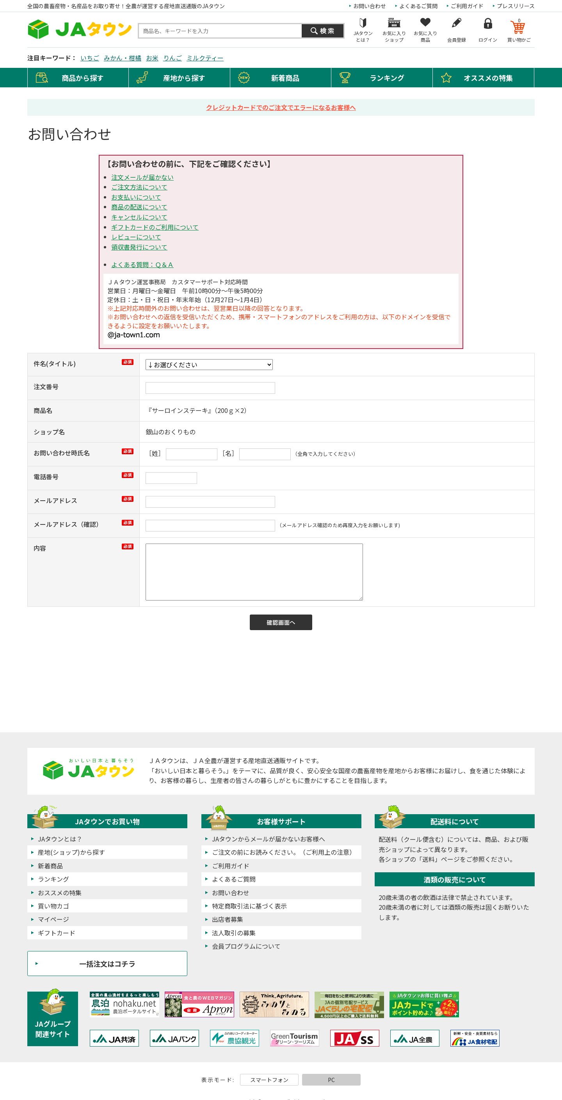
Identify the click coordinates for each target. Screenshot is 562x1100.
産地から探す (184, 78)
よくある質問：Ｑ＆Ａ (142, 264)
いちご (89, 57)
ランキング (387, 78)
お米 (152, 57)
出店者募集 (227, 919)
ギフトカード (56, 932)
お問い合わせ (369, 6)
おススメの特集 (60, 892)
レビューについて (136, 236)
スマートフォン (269, 1080)
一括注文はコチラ (107, 963)
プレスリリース (516, 6)
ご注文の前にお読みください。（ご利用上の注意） (284, 852)
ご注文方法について (139, 186)
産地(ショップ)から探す (71, 852)
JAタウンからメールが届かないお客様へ (268, 838)
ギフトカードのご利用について (155, 227)
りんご (172, 57)
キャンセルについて (139, 216)
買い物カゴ (53, 905)
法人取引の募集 (234, 932)
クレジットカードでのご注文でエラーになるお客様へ (281, 107)
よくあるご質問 (418, 6)
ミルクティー (205, 57)
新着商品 (285, 78)
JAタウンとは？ (60, 838)
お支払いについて (136, 197)
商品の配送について (139, 206)
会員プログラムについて (246, 946)
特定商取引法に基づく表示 (249, 905)
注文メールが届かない (142, 177)
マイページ (53, 919)
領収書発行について (139, 247)
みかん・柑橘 (122, 57)
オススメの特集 (488, 78)
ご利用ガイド (467, 6)
